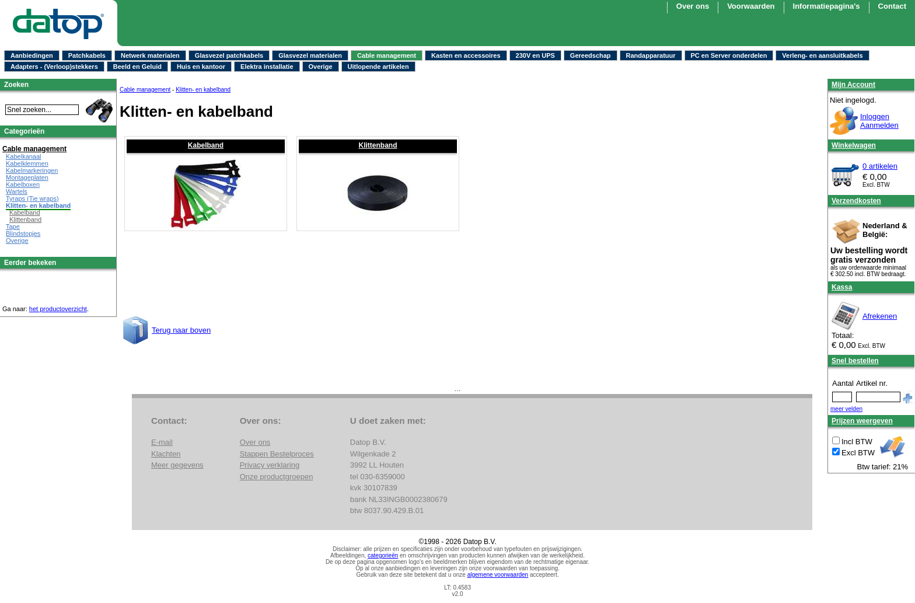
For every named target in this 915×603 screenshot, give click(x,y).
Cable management (386, 55)
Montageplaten (27, 177)
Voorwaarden (750, 6)
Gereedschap (590, 55)
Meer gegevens (177, 465)
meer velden (846, 409)
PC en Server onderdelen (729, 55)
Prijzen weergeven (862, 421)
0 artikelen (879, 166)
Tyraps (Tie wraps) (32, 198)
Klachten (166, 453)
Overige (321, 66)
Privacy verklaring (270, 465)
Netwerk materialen (150, 55)
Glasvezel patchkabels (229, 55)
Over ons (692, 6)
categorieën (383, 555)
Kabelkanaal (23, 156)
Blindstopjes (23, 233)
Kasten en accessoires (466, 55)
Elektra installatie (267, 66)
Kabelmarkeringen (32, 170)
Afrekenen (879, 316)
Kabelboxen (23, 184)
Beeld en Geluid (137, 66)
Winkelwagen (854, 145)
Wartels (16, 191)
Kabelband (205, 145)
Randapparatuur (651, 55)
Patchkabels (87, 55)
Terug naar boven (181, 330)
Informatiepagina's (826, 6)
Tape (13, 226)
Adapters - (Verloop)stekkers (54, 66)
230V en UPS (535, 55)
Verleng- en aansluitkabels (822, 55)
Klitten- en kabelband (203, 89)
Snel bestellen (855, 361)
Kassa (842, 287)
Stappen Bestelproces (277, 453)
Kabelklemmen (27, 163)
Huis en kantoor (201, 66)
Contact (892, 6)
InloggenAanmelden (879, 121)
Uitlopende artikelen (378, 66)
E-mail (162, 442)
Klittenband (378, 145)
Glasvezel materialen (310, 55)
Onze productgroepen (276, 476)
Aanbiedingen (32, 55)
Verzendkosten (856, 201)
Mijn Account (853, 85)
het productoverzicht (58, 308)
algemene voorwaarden (498, 574)
